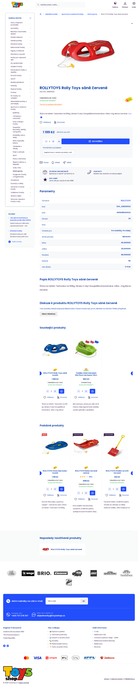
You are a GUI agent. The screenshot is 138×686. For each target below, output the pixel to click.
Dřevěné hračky (16, 44)
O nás (96, 631)
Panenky (14, 86)
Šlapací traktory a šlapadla (19, 163)
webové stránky (117, 679)
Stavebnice (15, 180)
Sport (15, 155)
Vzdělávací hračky (17, 192)
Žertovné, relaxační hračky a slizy (18, 200)
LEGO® (13, 79)
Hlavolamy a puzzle (18, 54)
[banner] (17, 5)
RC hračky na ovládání (15, 97)
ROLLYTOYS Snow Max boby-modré (55, 472)
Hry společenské (17, 63)
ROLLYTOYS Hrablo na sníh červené (117, 472)
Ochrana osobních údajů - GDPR (106, 638)
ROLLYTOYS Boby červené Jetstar (86, 472)
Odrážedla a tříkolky (17, 147)
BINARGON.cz (130, 679)
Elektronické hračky (18, 47)
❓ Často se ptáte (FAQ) (59, 647)
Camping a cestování (17, 117)
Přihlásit (83, 601)
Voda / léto (17, 168)
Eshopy (106, 679)
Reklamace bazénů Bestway (104, 641)
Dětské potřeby (16, 41)
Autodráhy (14, 28)
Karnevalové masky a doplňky (18, 71)
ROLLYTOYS (126, 200)
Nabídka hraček (51, 14)
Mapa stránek (24, 683)
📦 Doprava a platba (57, 631)
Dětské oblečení (17, 37)
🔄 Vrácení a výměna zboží (60, 638)
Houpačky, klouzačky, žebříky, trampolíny (19, 129)
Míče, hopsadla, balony (18, 142)
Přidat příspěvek (48, 314)
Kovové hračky (16, 75)
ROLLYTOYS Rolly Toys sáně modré (55, 374)
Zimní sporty (92, 14)
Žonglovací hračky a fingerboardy (19, 175)
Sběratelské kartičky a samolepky (19, 102)
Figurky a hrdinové (17, 51)
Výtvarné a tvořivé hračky (17, 188)
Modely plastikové (17, 82)
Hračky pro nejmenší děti (18, 58)
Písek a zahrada (18, 152)
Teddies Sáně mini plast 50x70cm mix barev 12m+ (86, 374)
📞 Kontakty (54, 641)
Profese (13, 92)
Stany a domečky (19, 159)
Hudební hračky (16, 66)
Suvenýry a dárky (17, 183)
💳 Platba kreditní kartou (59, 644)
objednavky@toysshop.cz (51, 615)
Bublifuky (16, 113)
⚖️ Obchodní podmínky (58, 635)
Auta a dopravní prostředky (17, 24)
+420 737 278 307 (19, 615)
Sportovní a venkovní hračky (72, 14)
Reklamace (98, 644)
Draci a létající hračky (18, 123)
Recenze (97, 647)
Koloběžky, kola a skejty (19, 136)
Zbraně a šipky (16, 196)
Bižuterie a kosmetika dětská (18, 33)
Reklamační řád (100, 635)
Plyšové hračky (16, 89)
